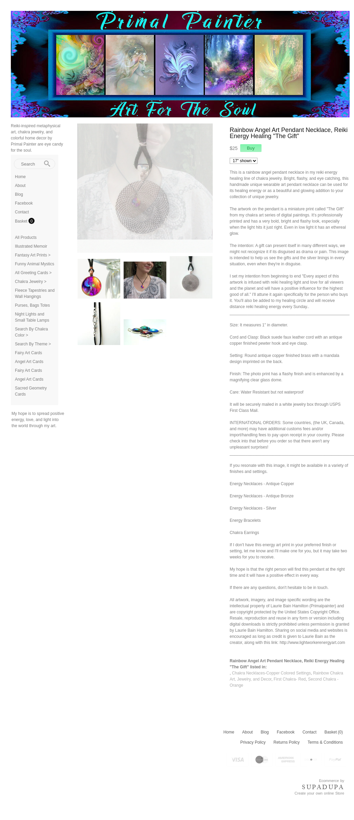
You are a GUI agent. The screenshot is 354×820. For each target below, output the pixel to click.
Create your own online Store (319, 793)
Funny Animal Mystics (34, 264)
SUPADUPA (323, 787)
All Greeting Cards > (33, 272)
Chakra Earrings (244, 532)
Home (20, 176)
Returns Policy (286, 742)
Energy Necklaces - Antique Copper (262, 483)
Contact (22, 212)
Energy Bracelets (245, 520)
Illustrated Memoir (31, 246)
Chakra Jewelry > (30, 281)
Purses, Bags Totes (32, 305)
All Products (26, 237)
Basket (21, 221)
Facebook (24, 203)
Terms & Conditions (325, 742)
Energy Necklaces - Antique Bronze (262, 496)
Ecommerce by (331, 781)
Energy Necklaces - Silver (253, 508)
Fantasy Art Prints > (32, 255)
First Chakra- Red (290, 679)
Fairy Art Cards (28, 352)
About (20, 185)
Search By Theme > (33, 344)
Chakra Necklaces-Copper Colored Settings (271, 673)
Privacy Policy (253, 742)
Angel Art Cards (29, 361)
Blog (19, 194)
